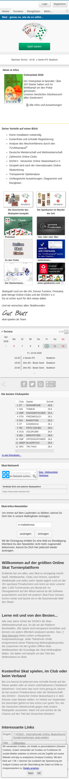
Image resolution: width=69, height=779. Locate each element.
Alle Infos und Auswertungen (45, 104)
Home (5, 11)
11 (55, 346)
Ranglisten (33, 11)
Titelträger (44, 475)
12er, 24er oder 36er (48, 237)
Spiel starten (34, 46)
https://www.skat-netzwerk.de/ (16, 491)
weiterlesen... (45, 260)
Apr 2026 (5, 339)
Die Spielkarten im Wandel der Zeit (51, 210)
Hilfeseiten (19, 742)
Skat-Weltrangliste (20, 472)
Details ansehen (31, 768)
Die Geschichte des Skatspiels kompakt (18, 210)
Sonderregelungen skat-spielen (31, 737)
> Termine (7, 331)
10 (46, 346)
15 (6, 346)
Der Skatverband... (14, 283)
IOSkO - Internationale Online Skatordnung (39, 734)
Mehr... (48, 11)
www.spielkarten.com (49, 283)
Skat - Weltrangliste (48, 472)
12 (63, 346)
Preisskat (10, 237)
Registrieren (60, 4)
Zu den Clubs (12, 260)
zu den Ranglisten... (11, 455)
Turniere (18, 11)
